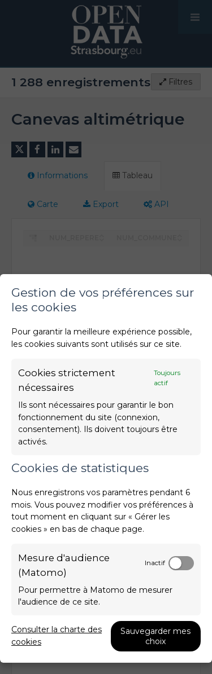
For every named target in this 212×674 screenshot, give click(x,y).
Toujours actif (167, 378)
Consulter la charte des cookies (56, 635)
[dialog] (106, 468)
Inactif (155, 563)
